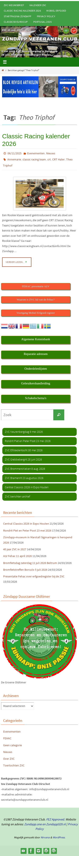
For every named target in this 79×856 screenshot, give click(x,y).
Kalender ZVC (37, 5)
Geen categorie (12, 745)
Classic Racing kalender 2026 (22, 10)
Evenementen (36, 153)
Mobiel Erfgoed (56, 10)
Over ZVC (9, 759)
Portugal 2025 (42, 21)
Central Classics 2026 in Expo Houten (26, 523)
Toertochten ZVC (13, 765)
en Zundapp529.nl (54, 824)
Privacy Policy (46, 16)
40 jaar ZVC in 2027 (14, 549)
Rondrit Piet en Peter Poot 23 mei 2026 (27, 530)
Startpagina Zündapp (17, 16)
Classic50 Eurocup (16, 21)
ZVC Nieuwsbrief (14, 5)
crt (49, 159)
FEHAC (7, 738)
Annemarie (14, 159)
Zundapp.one (33, 824)
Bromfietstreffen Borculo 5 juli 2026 (25, 570)
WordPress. (59, 837)
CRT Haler (58, 159)
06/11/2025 (14, 153)
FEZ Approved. (55, 819)
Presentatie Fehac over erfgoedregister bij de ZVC (33, 576)
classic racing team (34, 159)
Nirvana (45, 837)
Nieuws (50, 153)
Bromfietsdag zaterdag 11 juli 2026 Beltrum (30, 563)
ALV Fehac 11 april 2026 (17, 556)
